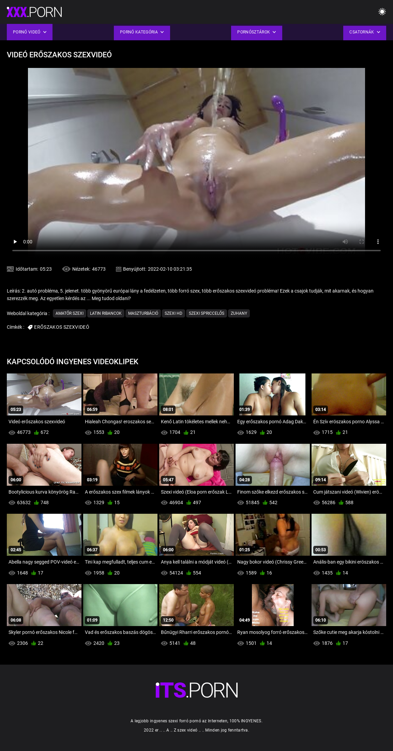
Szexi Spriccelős (206, 313)
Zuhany (239, 313)
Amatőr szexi (70, 313)
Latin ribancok (106, 313)
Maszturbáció (143, 313)
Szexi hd (173, 313)
